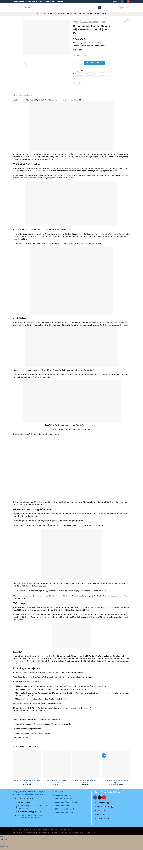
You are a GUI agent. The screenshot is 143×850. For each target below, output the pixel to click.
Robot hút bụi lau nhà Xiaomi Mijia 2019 (87, 77)
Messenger (4, 847)
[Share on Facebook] (74, 83)
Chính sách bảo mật (62, 805)
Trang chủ (41, 13)
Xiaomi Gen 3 (21, 236)
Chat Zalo (3, 840)
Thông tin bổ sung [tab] (25, 95)
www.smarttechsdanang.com (32, 815)
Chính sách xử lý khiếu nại (64, 809)
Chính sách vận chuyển (64, 812)
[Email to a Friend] (81, 83)
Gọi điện (3, 843)
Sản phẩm (61, 14)
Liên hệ (103, 13)
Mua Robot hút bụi (19, 703)
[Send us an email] (125, 1)
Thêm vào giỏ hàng (94, 63)
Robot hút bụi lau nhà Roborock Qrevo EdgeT (116, 781)
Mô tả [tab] (15, 95)
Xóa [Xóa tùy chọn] (109, 52)
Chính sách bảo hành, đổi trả (66, 802)
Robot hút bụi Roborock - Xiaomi (92, 23)
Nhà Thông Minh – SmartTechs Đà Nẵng (35, 733)
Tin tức (82, 13)
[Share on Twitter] (78, 83)
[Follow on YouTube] (128, 1)
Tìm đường (4, 836)
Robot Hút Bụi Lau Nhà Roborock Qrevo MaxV (27, 781)
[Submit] (99, 7)
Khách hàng (72, 13)
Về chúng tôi (115, 1)
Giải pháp (51, 14)
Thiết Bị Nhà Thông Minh (91, 21)
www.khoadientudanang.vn (30, 817)
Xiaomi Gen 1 (73, 168)
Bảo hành (76, 55)
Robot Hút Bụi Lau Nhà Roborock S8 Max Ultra (86, 781)
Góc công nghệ (93, 13)
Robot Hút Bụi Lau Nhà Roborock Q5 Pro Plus (56, 781)
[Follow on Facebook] (122, 1)
